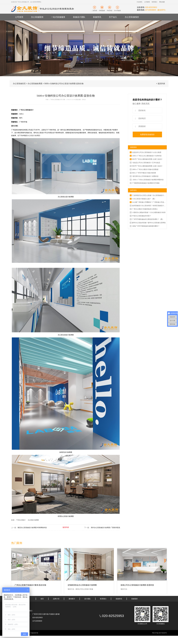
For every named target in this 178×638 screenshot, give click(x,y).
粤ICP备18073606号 (159, 633)
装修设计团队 (79, 17)
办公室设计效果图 (33, 135)
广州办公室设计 (21, 520)
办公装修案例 (37, 17)
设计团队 (87, 599)
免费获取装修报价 (147, 134)
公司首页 (19, 17)
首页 (42, 599)
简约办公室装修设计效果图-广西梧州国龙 (105, 527)
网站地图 (162, 2)
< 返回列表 (160, 84)
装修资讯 (97, 17)
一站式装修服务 (58, 17)
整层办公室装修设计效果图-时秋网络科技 (32, 527)
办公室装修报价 (132, 17)
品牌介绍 (56, 599)
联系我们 (154, 2)
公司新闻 (147, 2)
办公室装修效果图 (35, 84)
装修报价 (134, 599)
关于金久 (113, 17)
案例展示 (72, 599)
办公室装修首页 (19, 84)
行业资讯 (139, 2)
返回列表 (66, 527)
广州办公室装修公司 (56, 99)
